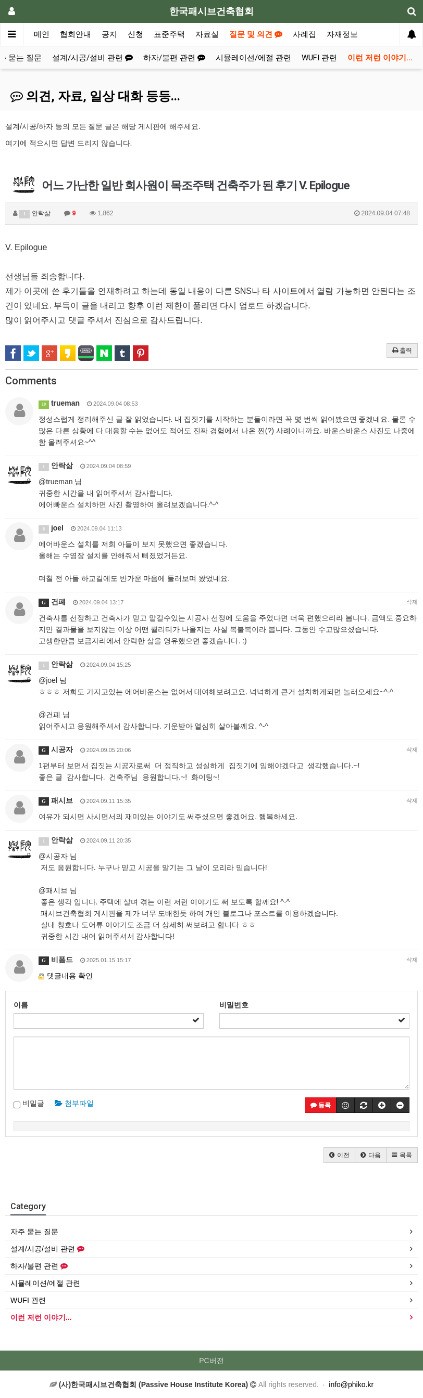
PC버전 (211, 1360)
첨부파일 (74, 1103)
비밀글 (29, 1103)
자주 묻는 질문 (34, 1231)
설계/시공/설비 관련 (92, 57)
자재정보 (342, 34)
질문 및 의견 (255, 34)
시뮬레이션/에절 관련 (253, 57)
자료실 (207, 34)
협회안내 (75, 34)
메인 (41, 34)
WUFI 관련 (319, 57)
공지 (109, 34)
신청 (135, 34)
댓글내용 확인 (70, 976)
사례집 (304, 34)
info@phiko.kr (351, 1384)
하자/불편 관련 (174, 57)
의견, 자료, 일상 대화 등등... (95, 96)
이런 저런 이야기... (380, 57)
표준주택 (169, 34)
